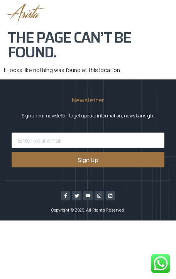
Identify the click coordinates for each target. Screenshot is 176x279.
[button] (84, 13)
